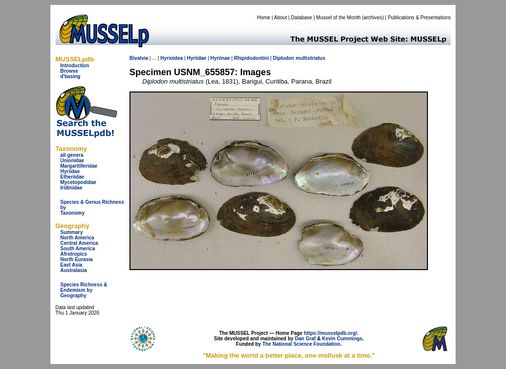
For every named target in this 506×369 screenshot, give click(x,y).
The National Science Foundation (301, 344)
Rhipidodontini (251, 58)
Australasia (73, 270)
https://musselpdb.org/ (330, 333)
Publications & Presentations (419, 17)
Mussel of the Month (338, 17)
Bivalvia (138, 58)
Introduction (74, 65)
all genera (72, 155)
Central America (79, 243)
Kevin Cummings (342, 338)
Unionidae (72, 160)
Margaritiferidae (78, 166)
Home (263, 17)
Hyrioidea (171, 58)
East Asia (71, 265)
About (280, 17)
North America (77, 237)
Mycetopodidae (78, 182)
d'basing (70, 76)
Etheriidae (72, 177)
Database (301, 17)
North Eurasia (76, 259)
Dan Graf (305, 338)
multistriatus (310, 58)
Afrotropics (73, 254)
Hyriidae (70, 171)
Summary (71, 232)
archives (373, 17)
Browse (69, 71)
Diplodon (283, 58)
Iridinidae (71, 187)
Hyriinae (220, 58)
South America (77, 248)
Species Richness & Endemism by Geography (83, 290)
